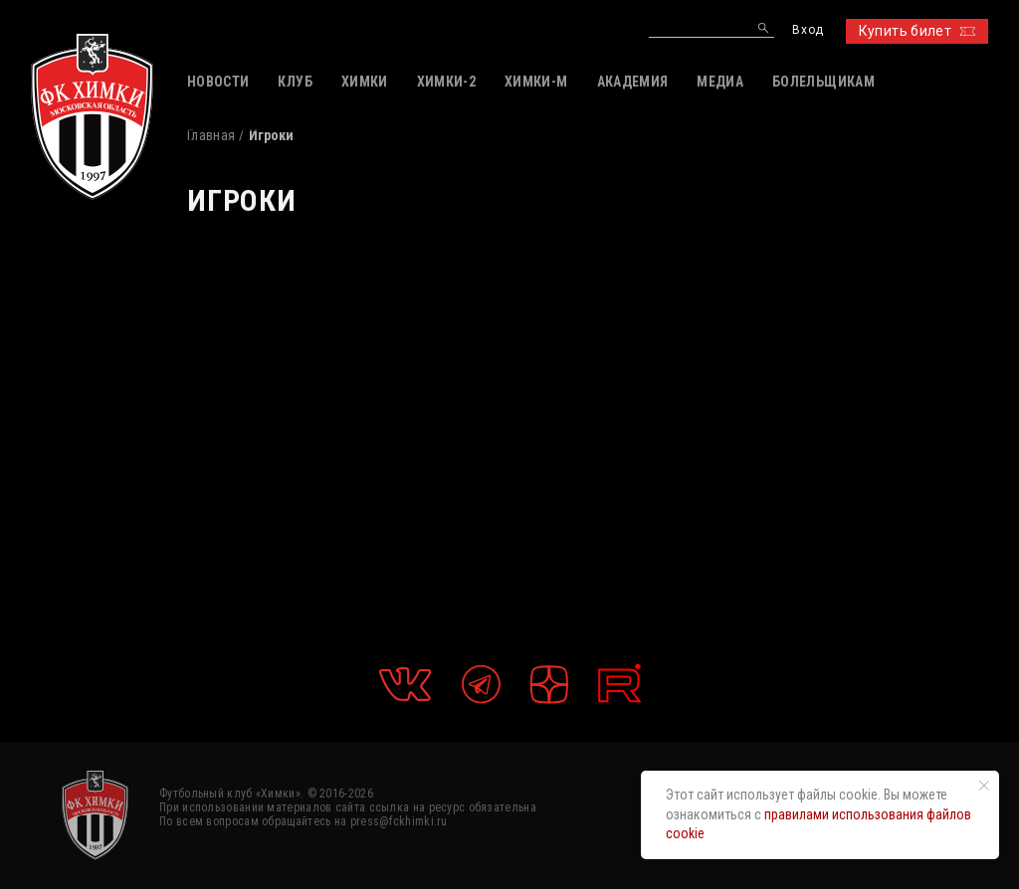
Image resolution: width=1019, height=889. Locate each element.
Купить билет (917, 31)
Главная (211, 135)
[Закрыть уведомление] (984, 786)
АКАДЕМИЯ (633, 81)
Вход (807, 30)
